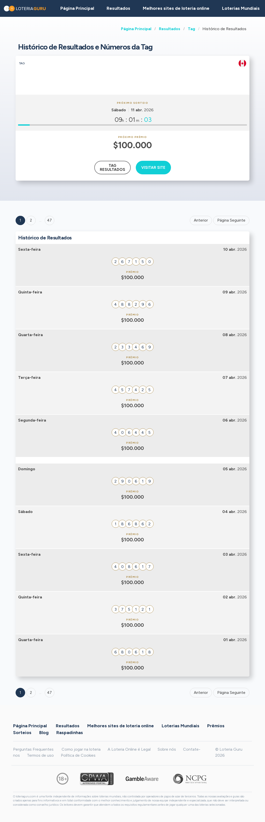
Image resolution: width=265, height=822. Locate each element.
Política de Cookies (78, 755)
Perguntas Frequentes (33, 749)
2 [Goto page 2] (31, 220)
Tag (191, 28)
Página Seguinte (231, 220)
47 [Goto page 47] (49, 692)
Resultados (169, 28)
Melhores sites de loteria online (176, 8)
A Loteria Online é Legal (129, 749)
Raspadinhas (69, 732)
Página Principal (136, 28)
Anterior (201, 220)
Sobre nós (167, 749)
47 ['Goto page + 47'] (49, 220)
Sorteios (22, 732)
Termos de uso (40, 755)
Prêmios (216, 726)
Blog (44, 732)
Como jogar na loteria (81, 749)
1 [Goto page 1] (20, 220)
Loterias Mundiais (180, 726)
